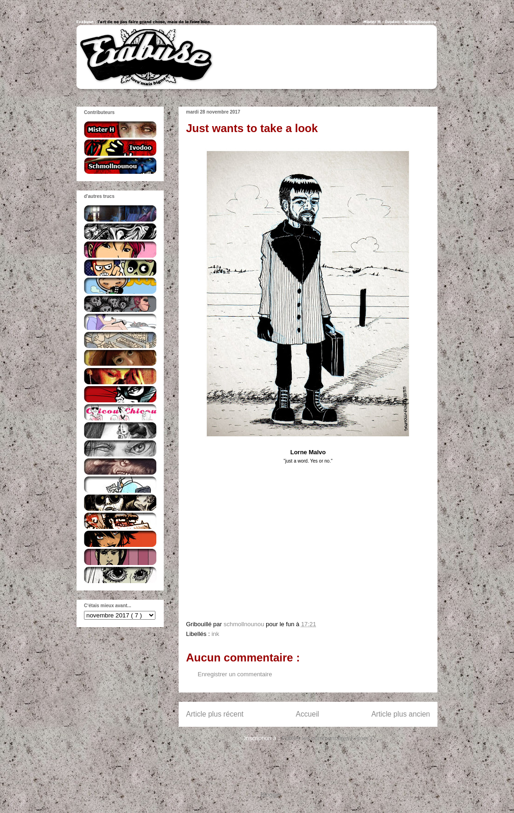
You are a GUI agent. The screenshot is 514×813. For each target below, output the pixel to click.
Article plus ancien (400, 714)
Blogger (271, 794)
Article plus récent (215, 714)
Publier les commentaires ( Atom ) (327, 738)
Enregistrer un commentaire (235, 674)
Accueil (307, 714)
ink (215, 633)
